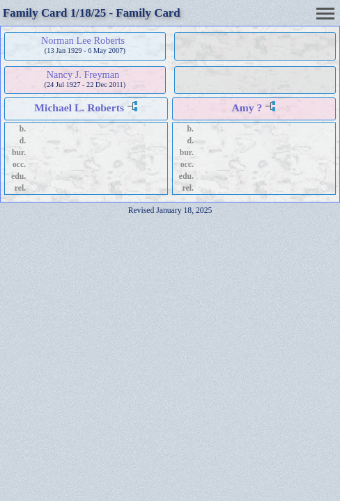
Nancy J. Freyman (83, 74)
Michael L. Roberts (79, 107)
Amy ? (247, 107)
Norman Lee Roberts (83, 40)
